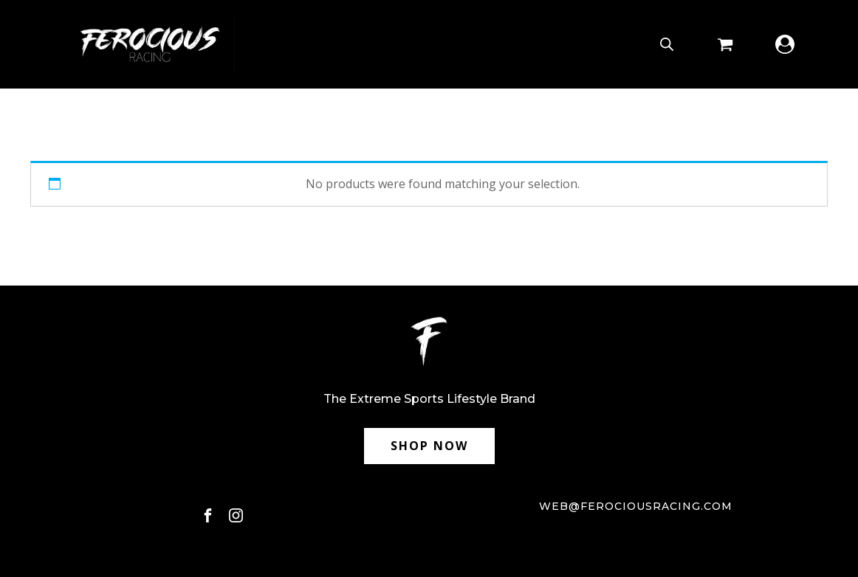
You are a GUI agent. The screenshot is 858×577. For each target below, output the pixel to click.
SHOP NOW (429, 446)
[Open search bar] (666, 44)
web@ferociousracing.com (635, 506)
